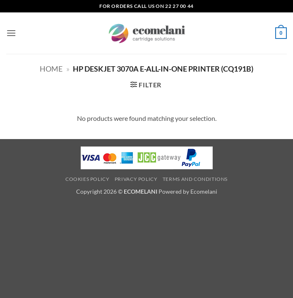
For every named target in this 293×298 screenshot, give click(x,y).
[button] (11, 33)
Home (51, 68)
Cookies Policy (87, 179)
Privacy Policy (136, 179)
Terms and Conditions (195, 179)
